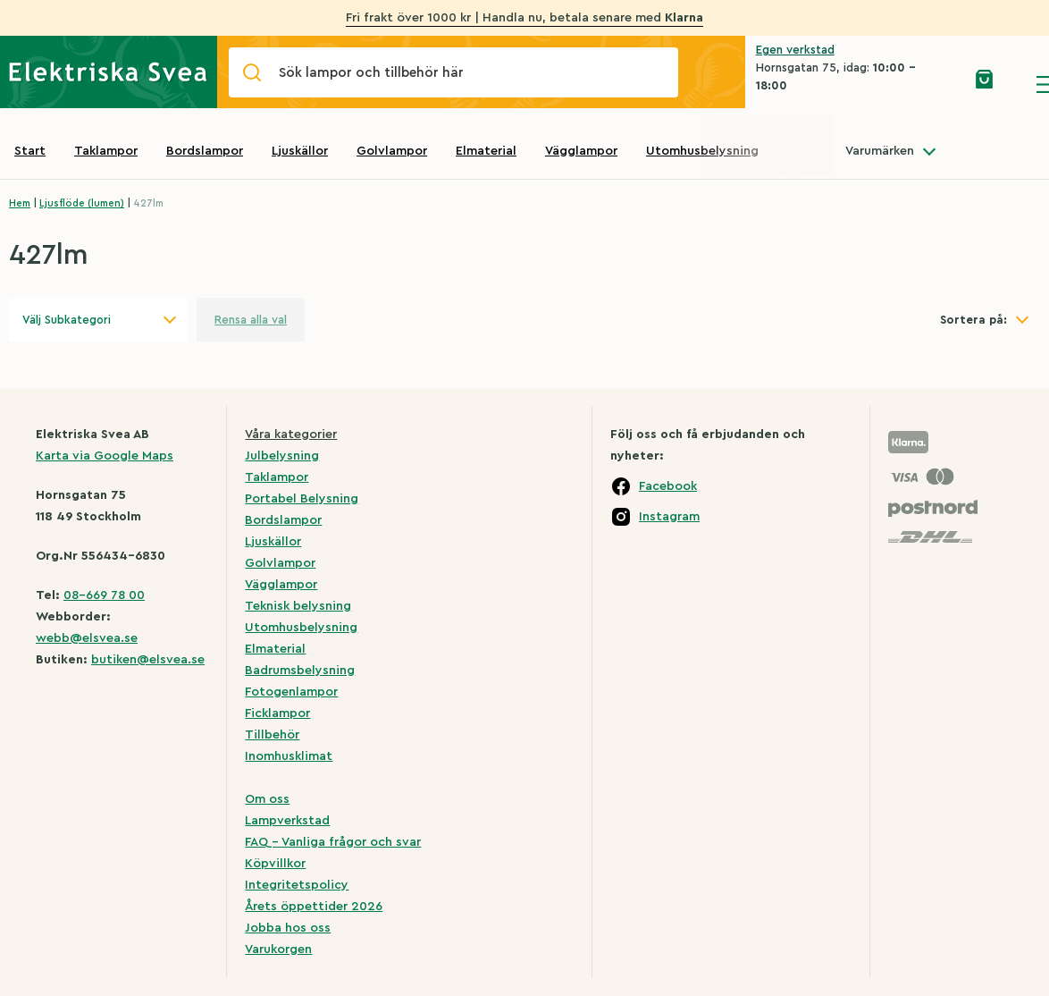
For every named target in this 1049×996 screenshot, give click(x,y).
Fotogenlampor (291, 692)
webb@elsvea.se (87, 638)
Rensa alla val (250, 319)
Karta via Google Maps (104, 456)
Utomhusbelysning (702, 151)
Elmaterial (486, 151)
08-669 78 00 (104, 595)
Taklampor (106, 151)
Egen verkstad (795, 49)
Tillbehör (272, 735)
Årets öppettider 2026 (313, 906)
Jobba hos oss (288, 928)
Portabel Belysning (301, 499)
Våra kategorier (291, 434)
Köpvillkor (275, 863)
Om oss (267, 799)
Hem (19, 203)
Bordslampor (204, 151)
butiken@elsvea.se (148, 660)
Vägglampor (581, 151)
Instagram (669, 517)
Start (30, 151)
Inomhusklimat (288, 756)
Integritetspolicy (296, 885)
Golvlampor (392, 151)
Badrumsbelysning (300, 670)
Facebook (668, 486)
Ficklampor (277, 713)
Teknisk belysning (298, 606)
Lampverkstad (287, 821)
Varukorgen (278, 949)
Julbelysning (282, 456)
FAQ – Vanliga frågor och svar (333, 842)
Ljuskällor (300, 151)
